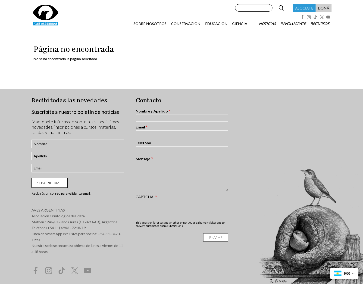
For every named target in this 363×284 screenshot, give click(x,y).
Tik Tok (315, 17)
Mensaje (143, 159)
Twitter (322, 17)
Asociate (304, 8)
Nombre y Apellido (152, 111)
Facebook (302, 17)
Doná (323, 8)
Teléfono (143, 143)
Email (140, 127)
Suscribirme (49, 183)
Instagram (309, 17)
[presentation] (171, 210)
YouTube (328, 17)
